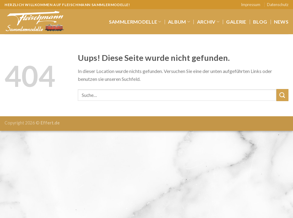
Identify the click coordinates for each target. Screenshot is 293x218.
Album (179, 22)
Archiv (208, 22)
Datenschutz (277, 4)
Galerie (236, 22)
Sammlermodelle (135, 22)
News (281, 22)
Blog (260, 22)
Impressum (250, 4)
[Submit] (282, 95)
